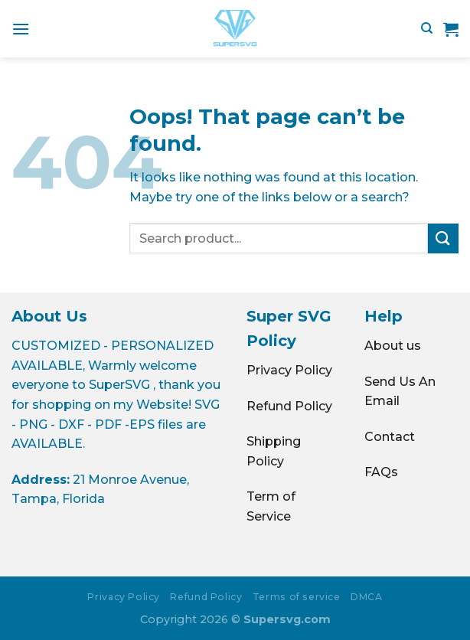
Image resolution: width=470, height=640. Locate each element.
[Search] (426, 28)
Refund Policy (289, 406)
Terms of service (297, 596)
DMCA (366, 596)
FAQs (381, 472)
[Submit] (443, 238)
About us (392, 345)
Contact (389, 436)
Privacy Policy (289, 370)
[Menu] (20, 28)
